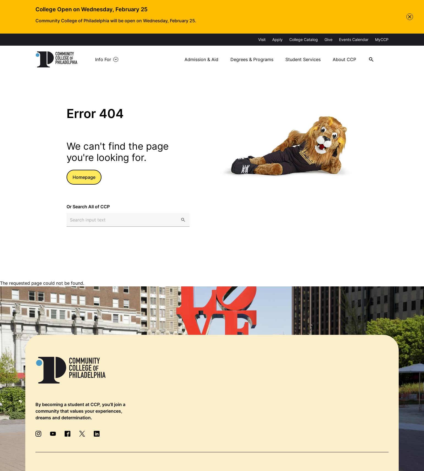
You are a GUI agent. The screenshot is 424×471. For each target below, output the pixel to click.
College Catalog (303, 39)
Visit (262, 39)
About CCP (344, 59)
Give (328, 39)
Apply (277, 39)
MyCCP (382, 39)
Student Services (303, 59)
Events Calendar (353, 39)
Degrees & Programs (251, 59)
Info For (103, 59)
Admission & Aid (201, 59)
